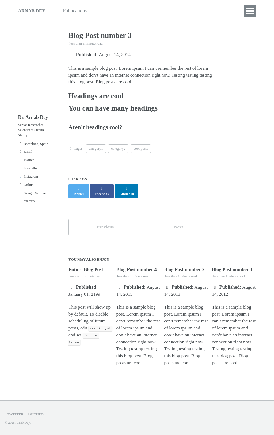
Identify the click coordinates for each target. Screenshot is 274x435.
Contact (175, 10)
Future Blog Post (85, 268)
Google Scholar (32, 196)
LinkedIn (27, 172)
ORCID (26, 205)
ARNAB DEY (32, 10)
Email (25, 155)
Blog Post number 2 (184, 268)
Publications (78, 10)
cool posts (141, 151)
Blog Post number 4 (136, 268)
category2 (118, 151)
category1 (96, 151)
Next (178, 225)
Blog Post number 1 (232, 268)
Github (26, 188)
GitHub (36, 414)
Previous (105, 225)
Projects (134, 10)
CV (155, 10)
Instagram (28, 180)
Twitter (26, 163)
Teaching (108, 10)
